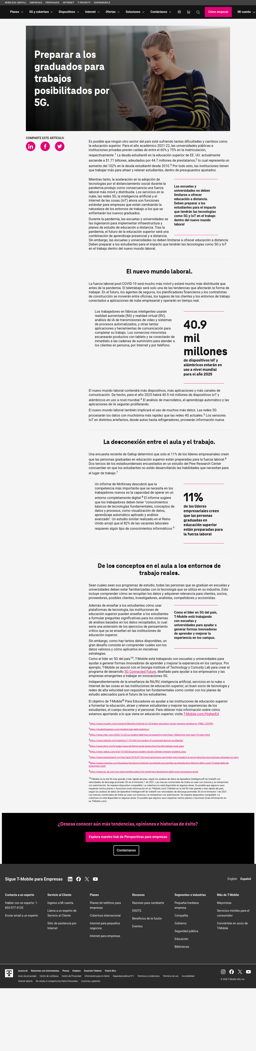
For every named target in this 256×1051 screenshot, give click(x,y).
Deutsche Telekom (92, 971)
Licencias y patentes (90, 981)
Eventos (137, 926)
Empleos (77, 971)
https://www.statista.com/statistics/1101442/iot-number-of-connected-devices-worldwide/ (136, 740)
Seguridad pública (186, 931)
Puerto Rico (110, 971)
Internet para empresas (105, 936)
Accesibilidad (188, 976)
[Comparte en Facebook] (45, 146)
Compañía (181, 915)
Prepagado (52, 2)
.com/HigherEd (201, 714)
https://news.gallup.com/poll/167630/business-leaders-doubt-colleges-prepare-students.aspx (138, 751)
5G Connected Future (140, 672)
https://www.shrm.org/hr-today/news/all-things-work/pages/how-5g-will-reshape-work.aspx (137, 746)
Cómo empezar (218, 11)
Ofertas (111, 11)
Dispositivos (67, 11)
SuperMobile (102, 2)
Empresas (36, 2)
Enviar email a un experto (21, 915)
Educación (181, 939)
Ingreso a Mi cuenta (60, 903)
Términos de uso (171, 976)
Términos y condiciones (148, 976)
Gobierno (181, 923)
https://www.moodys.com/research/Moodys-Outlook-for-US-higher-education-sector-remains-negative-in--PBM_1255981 (151, 723)
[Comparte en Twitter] (59, 146)
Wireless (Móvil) (15, 2)
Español (245, 879)
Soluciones (133, 11)
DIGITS (136, 910)
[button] (126, 850)
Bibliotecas (182, 946)
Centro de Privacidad (71, 976)
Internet (90, 11)
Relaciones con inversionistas (45, 971)
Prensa (66, 971)
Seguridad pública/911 (123, 976)
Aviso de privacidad (27, 976)
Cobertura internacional (105, 915)
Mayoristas (224, 903)
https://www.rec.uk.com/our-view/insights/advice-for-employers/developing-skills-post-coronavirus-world (144, 771)
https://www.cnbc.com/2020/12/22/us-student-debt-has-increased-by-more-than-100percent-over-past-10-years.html (150, 734)
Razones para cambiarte (148, 903)
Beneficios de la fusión (147, 918)
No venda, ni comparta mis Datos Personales (57, 981)
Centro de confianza (49, 976)
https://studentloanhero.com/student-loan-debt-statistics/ (119, 729)
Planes (14, 11)
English (232, 879)
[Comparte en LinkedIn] (30, 146)
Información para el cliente (97, 976)
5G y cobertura (39, 11)
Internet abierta (25, 981)
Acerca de (23, 971)
